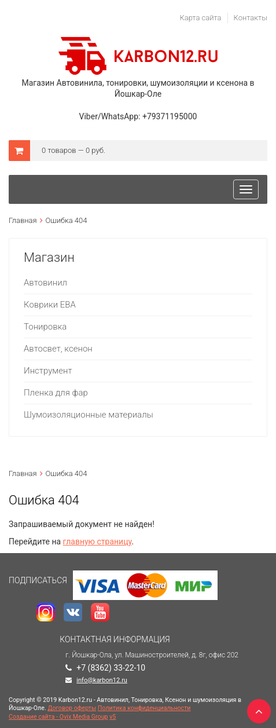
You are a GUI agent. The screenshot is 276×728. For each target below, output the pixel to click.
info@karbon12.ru (101, 680)
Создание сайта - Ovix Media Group (58, 716)
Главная (23, 220)
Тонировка (45, 326)
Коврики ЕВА (50, 304)
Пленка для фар (56, 392)
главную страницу (97, 541)
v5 (112, 716)
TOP (255, 707)
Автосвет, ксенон (58, 348)
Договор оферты (71, 708)
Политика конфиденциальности (144, 708)
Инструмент (48, 370)
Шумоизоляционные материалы (88, 414)
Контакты (250, 17)
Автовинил (45, 282)
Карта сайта (200, 17)
